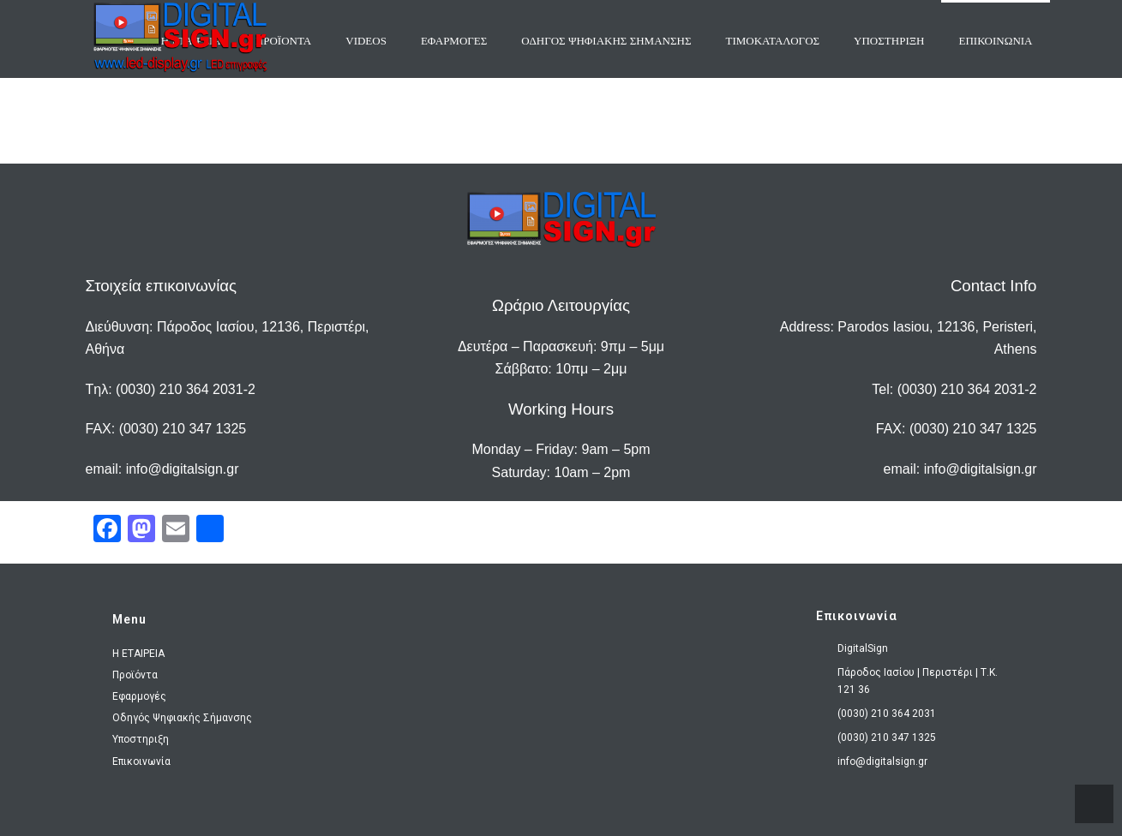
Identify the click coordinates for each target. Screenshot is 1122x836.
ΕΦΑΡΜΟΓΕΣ (454, 40)
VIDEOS (366, 40)
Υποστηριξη (889, 40)
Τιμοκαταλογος (772, 40)
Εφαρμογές (139, 696)
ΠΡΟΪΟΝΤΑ (283, 40)
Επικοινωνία (141, 761)
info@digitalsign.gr (182, 469)
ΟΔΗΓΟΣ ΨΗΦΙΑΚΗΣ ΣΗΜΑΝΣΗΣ (606, 40)
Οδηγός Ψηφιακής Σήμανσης (182, 718)
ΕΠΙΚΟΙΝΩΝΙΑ (995, 40)
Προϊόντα (135, 675)
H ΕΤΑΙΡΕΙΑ (138, 654)
